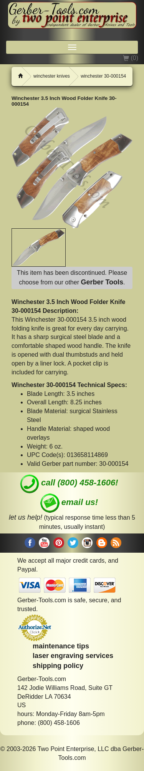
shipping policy (58, 666)
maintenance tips (61, 646)
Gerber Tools (102, 282)
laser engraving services (73, 656)
